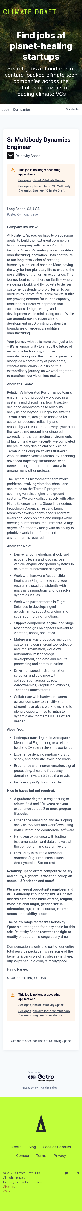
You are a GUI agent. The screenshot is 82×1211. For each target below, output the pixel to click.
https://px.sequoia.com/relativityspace (37, 961)
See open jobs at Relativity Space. (41, 180)
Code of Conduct (57, 1147)
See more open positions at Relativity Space (41, 1041)
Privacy (60, 1155)
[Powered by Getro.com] (41, 1076)
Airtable (8, 1187)
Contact (22, 1155)
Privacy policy (29, 1087)
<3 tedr (8, 1191)
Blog (32, 1147)
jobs (5, 110)
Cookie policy (49, 1087)
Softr (32, 1182)
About (16, 1147)
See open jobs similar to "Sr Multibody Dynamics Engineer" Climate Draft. (44, 188)
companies (22, 110)
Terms (41, 1155)
